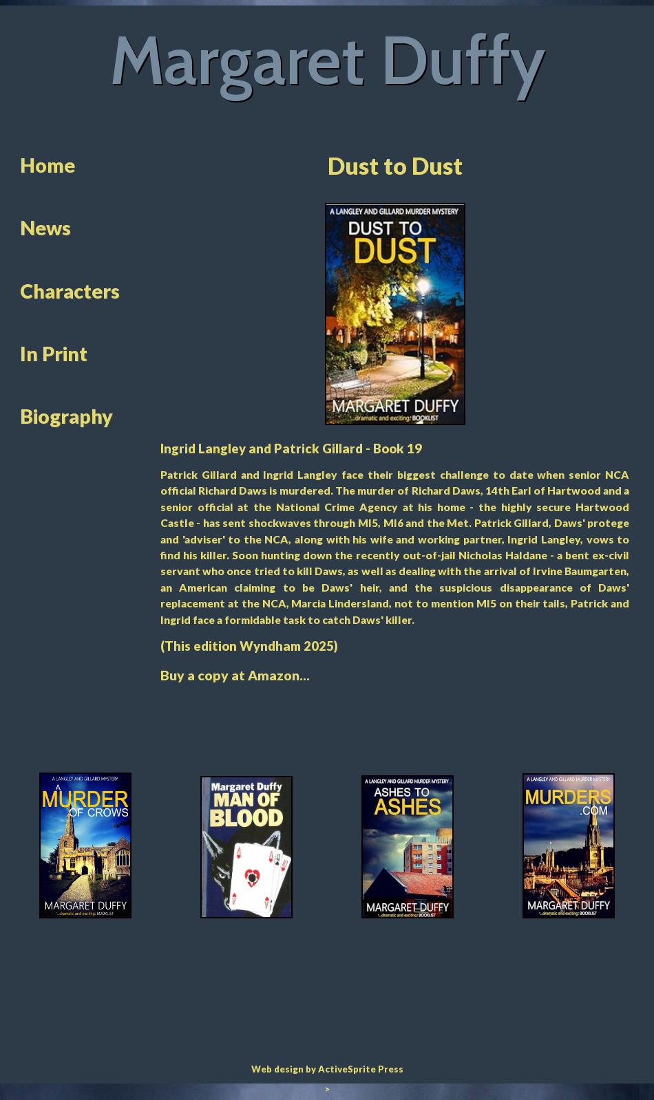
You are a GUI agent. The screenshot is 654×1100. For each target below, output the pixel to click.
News (45, 227)
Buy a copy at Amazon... (235, 675)
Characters (70, 291)
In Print (53, 353)
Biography (66, 416)
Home (47, 165)
